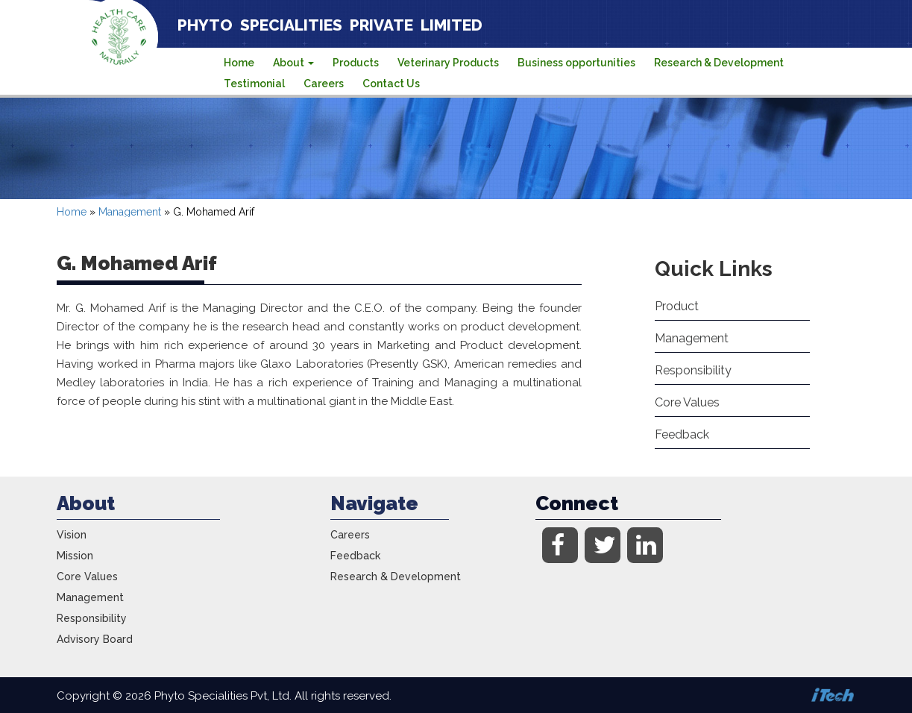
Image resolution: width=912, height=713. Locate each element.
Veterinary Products (448, 63)
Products (356, 63)
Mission (75, 556)
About (293, 63)
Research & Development (719, 63)
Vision (72, 535)
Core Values (687, 402)
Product (677, 306)
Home (239, 63)
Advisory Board (95, 639)
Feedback (682, 434)
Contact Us (391, 83)
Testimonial (254, 83)
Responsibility (693, 370)
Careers (324, 83)
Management (129, 212)
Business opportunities (576, 63)
